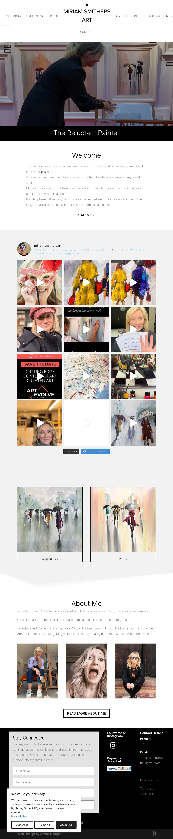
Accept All (66, 824)
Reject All (44, 824)
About (18, 16)
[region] (44, 810)
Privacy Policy (19, 816)
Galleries (123, 16)
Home (6, 15)
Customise (22, 824)
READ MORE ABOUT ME (86, 713)
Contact (86, 32)
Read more (86, 215)
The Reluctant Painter (86, 84)
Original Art (35, 16)
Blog (138, 16)
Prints (53, 16)
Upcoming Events (158, 16)
